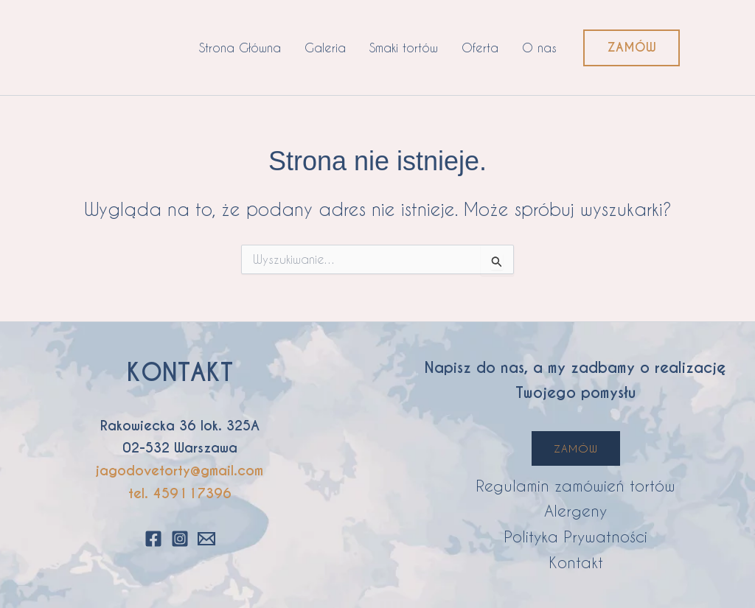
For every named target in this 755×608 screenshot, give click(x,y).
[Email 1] (206, 539)
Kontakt (576, 562)
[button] (631, 47)
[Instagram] (180, 539)
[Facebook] (153, 539)
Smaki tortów (403, 48)
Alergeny (575, 510)
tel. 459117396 (180, 493)
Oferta (480, 48)
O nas (539, 48)
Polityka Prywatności (575, 536)
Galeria (325, 48)
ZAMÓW (576, 448)
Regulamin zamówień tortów (575, 485)
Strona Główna (240, 48)
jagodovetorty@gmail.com (179, 470)
